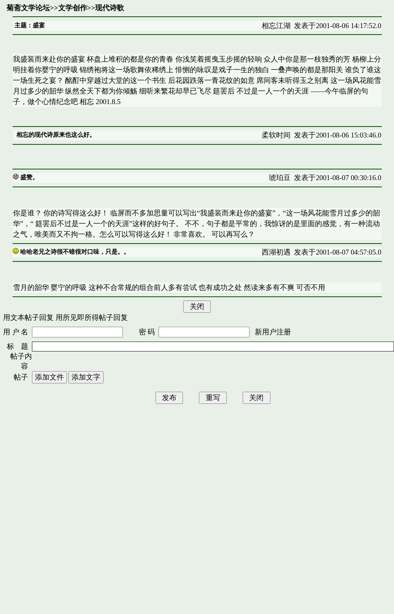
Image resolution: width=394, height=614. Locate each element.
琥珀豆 (280, 178)
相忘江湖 (276, 26)
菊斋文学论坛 (28, 8)
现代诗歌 (109, 8)
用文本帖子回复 (28, 317)
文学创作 (72, 8)
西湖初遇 (276, 252)
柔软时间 (276, 135)
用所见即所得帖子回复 (92, 317)
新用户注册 (273, 332)
